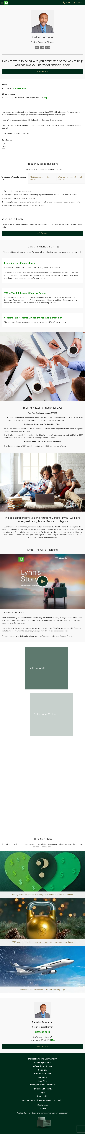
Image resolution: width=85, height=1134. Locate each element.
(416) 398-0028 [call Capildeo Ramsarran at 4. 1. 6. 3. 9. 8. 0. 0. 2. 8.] (42, 1032)
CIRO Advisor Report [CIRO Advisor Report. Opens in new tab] (42, 1066)
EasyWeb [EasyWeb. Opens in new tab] (42, 1081)
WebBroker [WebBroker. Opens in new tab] (42, 1077)
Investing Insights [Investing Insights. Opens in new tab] (42, 1063)
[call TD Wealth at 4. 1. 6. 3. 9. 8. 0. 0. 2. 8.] (67, 2)
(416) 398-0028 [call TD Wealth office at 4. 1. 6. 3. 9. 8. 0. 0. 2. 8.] (19, 88)
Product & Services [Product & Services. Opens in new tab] (42, 1074)
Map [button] (53, 1040)
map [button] (45, 98)
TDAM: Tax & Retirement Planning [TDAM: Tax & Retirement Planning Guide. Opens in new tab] (25, 293)
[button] (42, 581)
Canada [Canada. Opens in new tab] (42, 1109)
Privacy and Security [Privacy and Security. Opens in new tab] (42, 1089)
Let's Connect (42, 233)
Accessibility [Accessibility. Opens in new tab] (42, 1096)
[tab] (14, 178)
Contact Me (42, 72)
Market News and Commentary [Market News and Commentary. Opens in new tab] (42, 1059)
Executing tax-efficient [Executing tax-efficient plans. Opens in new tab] (20, 263)
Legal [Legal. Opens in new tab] (42, 1093)
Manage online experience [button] (42, 1085)
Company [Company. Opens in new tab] (42, 1070)
